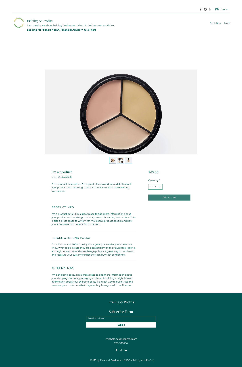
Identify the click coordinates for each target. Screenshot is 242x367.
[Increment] (160, 187)
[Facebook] (200, 9)
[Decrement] (151, 187)
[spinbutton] (155, 187)
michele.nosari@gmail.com (121, 338)
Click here (90, 29)
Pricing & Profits (40, 20)
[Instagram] (205, 9)
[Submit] (121, 325)
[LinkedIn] (210, 9)
